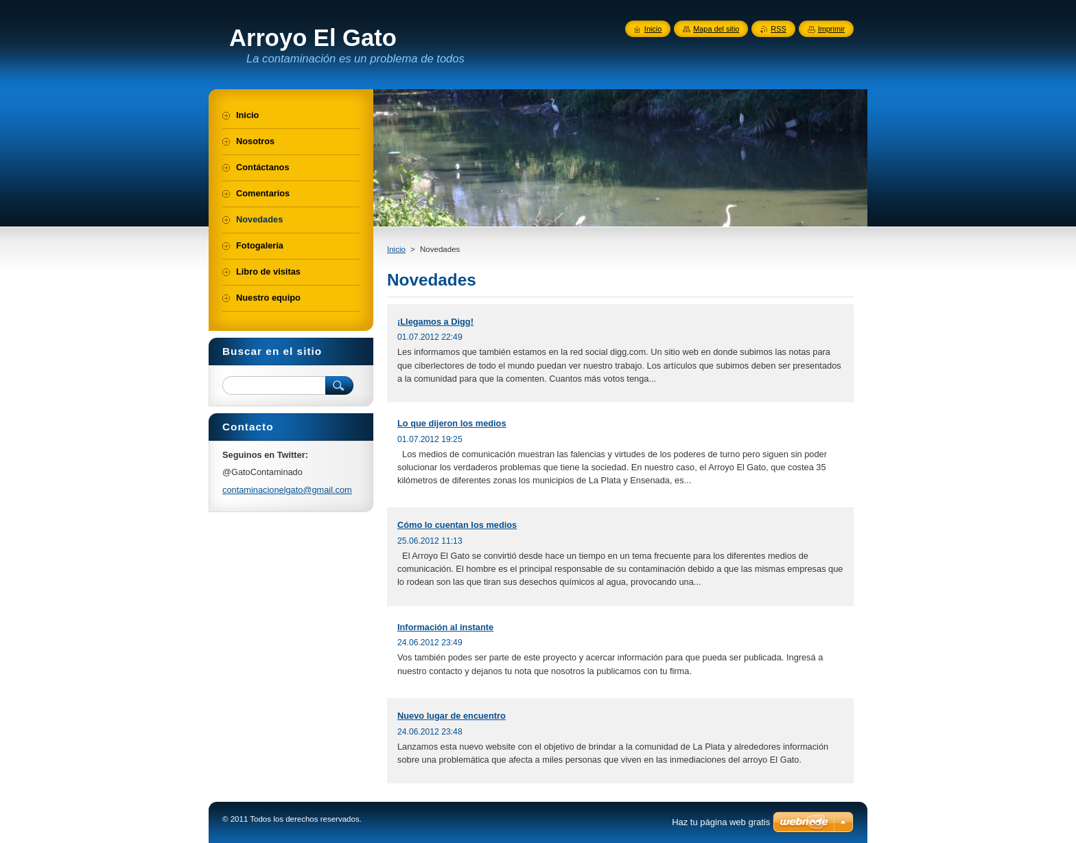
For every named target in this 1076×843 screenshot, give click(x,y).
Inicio (396, 249)
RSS (778, 29)
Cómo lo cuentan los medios (457, 525)
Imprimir (831, 29)
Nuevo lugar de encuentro (451, 716)
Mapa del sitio (716, 29)
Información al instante (445, 627)
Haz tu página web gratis (721, 822)
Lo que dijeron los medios (451, 423)
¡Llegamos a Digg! (435, 321)
